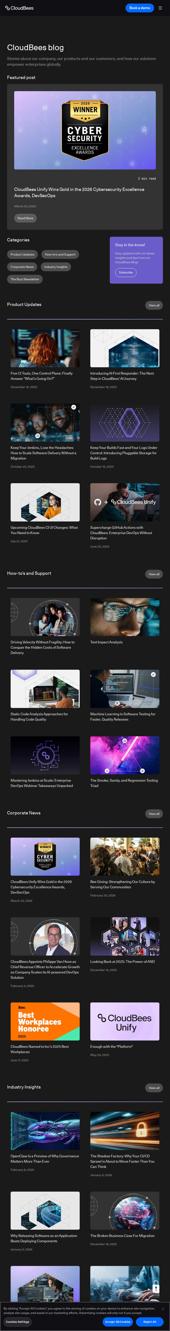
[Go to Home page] (19, 8)
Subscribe (126, 272)
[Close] (163, 1309)
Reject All (149, 1322)
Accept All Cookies (118, 1322)
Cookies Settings (17, 1322)
